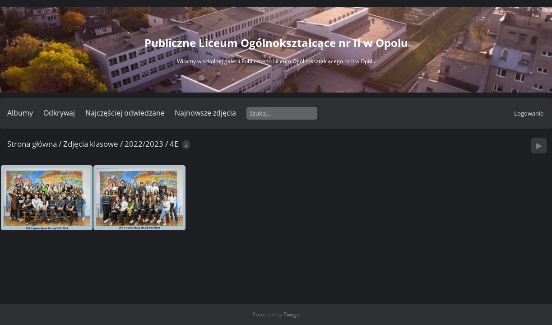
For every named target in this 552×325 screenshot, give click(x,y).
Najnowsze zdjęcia (205, 113)
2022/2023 (144, 144)
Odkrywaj (59, 113)
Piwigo (291, 314)
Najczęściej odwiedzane (125, 113)
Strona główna (32, 144)
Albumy (20, 113)
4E (174, 144)
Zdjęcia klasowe (90, 144)
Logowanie (528, 113)
